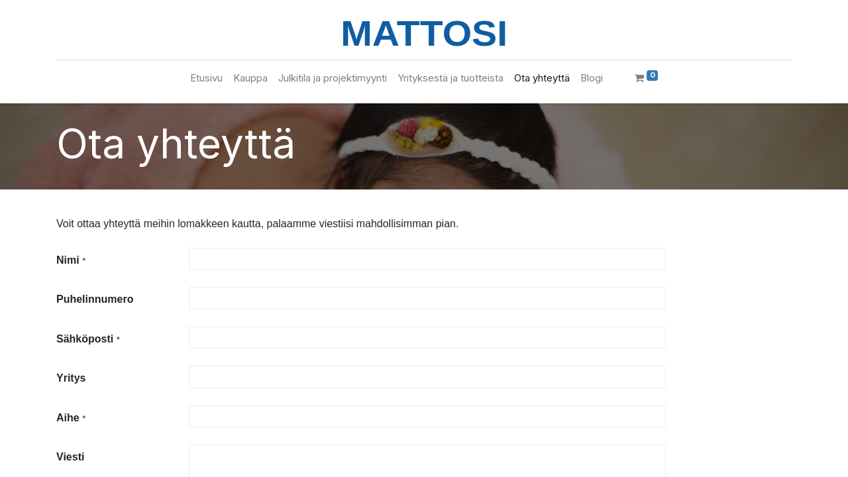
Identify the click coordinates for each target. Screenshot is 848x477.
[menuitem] (206, 78)
